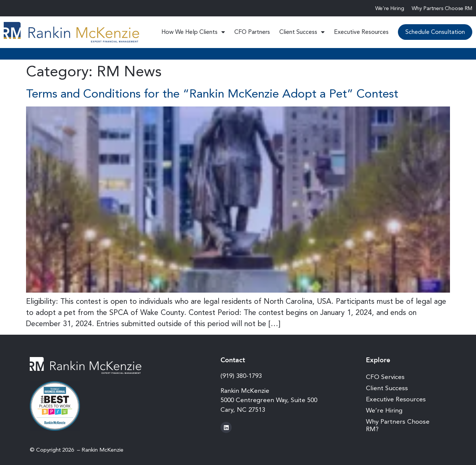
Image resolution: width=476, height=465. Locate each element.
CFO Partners (252, 31)
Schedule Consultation (435, 31)
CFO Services (385, 376)
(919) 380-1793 (241, 375)
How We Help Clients (193, 32)
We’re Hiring (389, 8)
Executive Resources (361, 31)
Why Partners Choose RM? (398, 425)
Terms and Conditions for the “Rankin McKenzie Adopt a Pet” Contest (212, 93)
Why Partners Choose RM (442, 8)
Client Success (302, 32)
